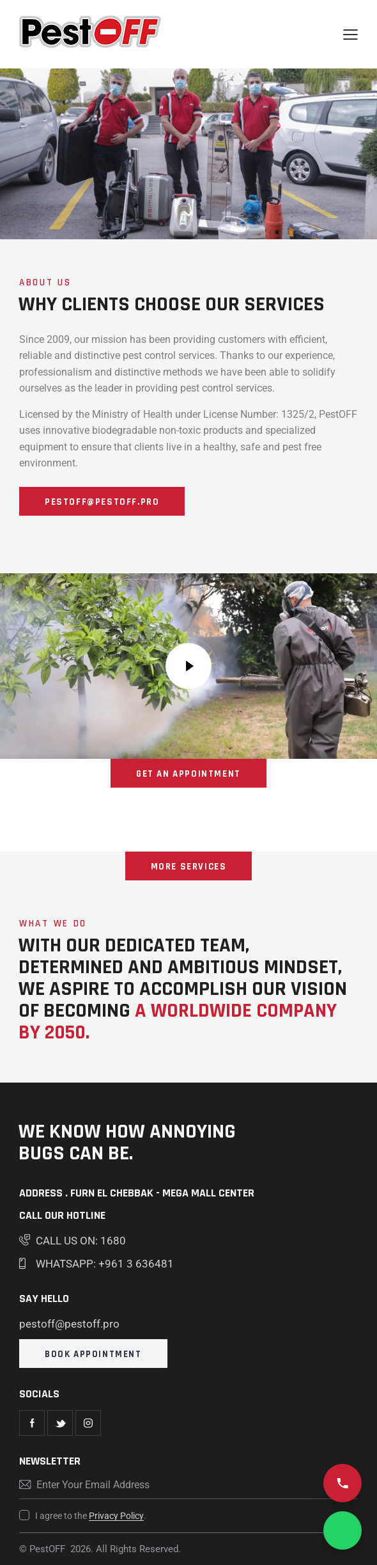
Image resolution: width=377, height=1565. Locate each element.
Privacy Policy (116, 1516)
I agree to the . (90, 1516)
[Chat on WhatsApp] (342, 1530)
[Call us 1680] (342, 1483)
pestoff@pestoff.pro (69, 1323)
